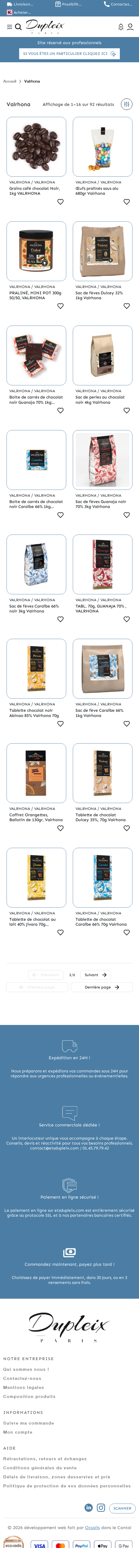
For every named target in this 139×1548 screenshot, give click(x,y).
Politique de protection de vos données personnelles (67, 1485)
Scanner (122, 1508)
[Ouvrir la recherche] (18, 27)
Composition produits (29, 1396)
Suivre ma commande (28, 1422)
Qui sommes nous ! (26, 1369)
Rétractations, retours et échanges (45, 1458)
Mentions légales (23, 1387)
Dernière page (102, 987)
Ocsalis (92, 1527)
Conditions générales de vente (40, 1467)
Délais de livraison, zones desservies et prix (57, 1476)
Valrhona (20, 182)
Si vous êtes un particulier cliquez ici (69, 54)
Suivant (96, 975)
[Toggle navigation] (9, 27)
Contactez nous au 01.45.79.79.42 (121, 4)
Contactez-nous (22, 1378)
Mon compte (18, 1432)
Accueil (9, 81)
